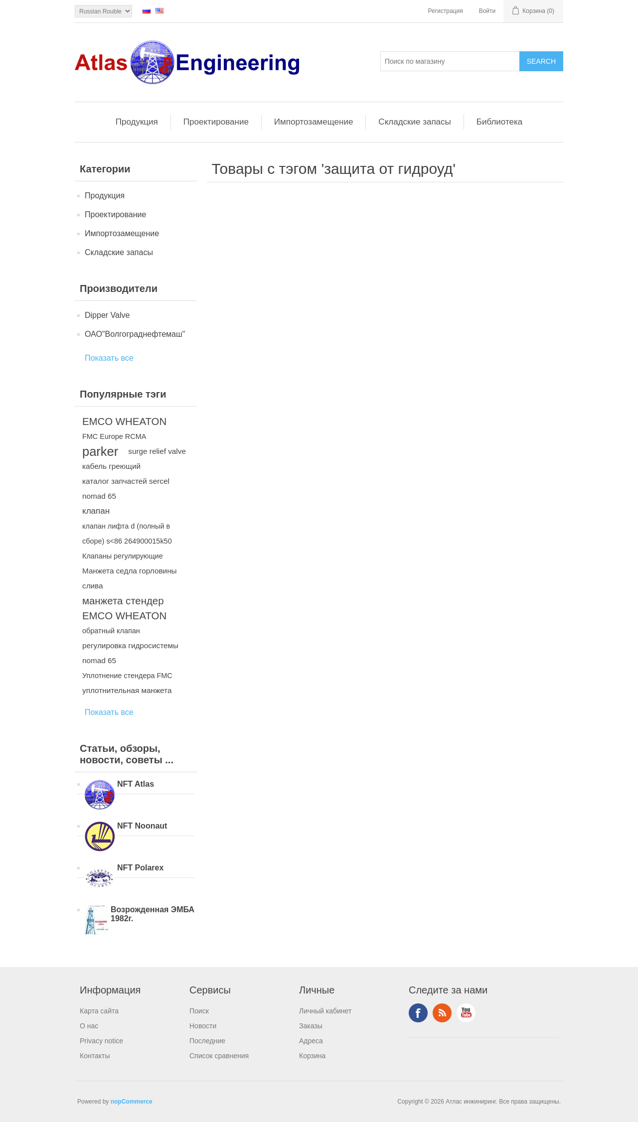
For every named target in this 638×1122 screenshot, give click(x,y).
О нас (89, 1026)
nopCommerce (132, 1101)
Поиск (199, 1011)
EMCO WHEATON (124, 421)
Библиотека (499, 122)
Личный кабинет (325, 1011)
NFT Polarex (140, 867)
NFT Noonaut (142, 826)
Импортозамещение (313, 122)
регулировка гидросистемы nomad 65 (130, 653)
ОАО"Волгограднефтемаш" (135, 334)
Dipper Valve (107, 315)
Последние (207, 1041)
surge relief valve (157, 451)
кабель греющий (111, 466)
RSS (442, 1012)
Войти (487, 10)
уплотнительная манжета (126, 690)
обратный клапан (111, 631)
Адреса (311, 1041)
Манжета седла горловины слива (129, 578)
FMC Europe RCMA (114, 436)
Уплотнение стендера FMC (127, 676)
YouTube (466, 1012)
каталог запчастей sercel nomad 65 (125, 488)
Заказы (310, 1026)
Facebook (418, 1012)
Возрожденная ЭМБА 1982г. (152, 914)
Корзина (312, 1056)
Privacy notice (101, 1041)
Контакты (95, 1056)
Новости (202, 1026)
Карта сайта (99, 1011)
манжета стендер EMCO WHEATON (124, 608)
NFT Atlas (135, 784)
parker (100, 451)
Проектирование (216, 122)
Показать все (109, 358)
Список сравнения (219, 1056)
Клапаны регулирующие (122, 556)
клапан (96, 511)
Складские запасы (414, 122)
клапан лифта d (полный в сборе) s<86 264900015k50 (127, 533)
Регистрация (445, 10)
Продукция (137, 122)
